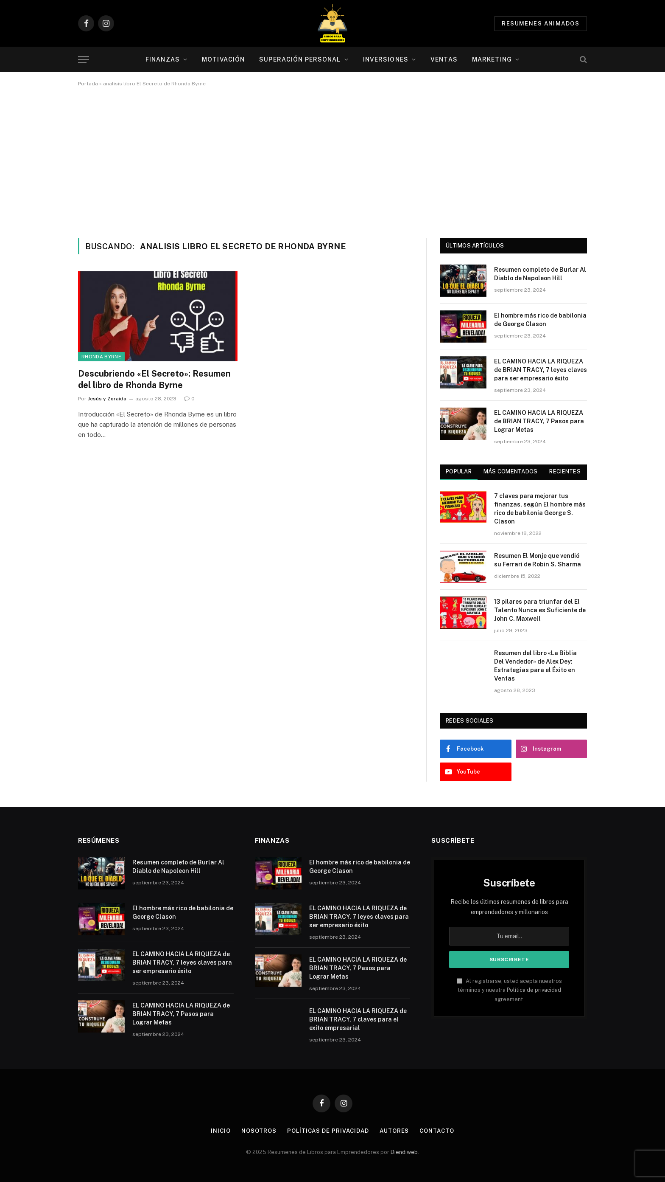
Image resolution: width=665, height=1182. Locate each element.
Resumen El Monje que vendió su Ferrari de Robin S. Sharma (537, 560)
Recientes (564, 471)
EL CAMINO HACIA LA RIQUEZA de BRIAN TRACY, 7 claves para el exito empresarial (358, 1019)
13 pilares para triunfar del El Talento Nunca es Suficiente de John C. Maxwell (540, 610)
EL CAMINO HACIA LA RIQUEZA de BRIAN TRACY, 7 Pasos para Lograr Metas (539, 421)
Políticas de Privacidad (328, 1131)
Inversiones (385, 59)
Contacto (436, 1131)
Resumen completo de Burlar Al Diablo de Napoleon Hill (540, 273)
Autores (394, 1131)
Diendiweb (404, 1152)
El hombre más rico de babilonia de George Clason (540, 319)
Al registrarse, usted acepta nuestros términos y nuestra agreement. (509, 990)
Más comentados (510, 471)
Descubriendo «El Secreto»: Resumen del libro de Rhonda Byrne (154, 379)
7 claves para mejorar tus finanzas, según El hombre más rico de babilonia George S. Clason (540, 508)
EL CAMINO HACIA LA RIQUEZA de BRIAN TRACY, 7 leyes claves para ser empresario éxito (540, 370)
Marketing (492, 59)
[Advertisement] (332, 160)
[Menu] (83, 59)
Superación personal (300, 59)
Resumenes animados (540, 23)
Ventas (444, 59)
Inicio (220, 1131)
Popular (459, 471)
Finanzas (162, 59)
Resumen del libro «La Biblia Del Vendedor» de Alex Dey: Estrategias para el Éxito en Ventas (535, 666)
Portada (88, 84)
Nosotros (259, 1131)
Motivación (223, 59)
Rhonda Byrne (101, 356)
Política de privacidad (534, 990)
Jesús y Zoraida (107, 399)
